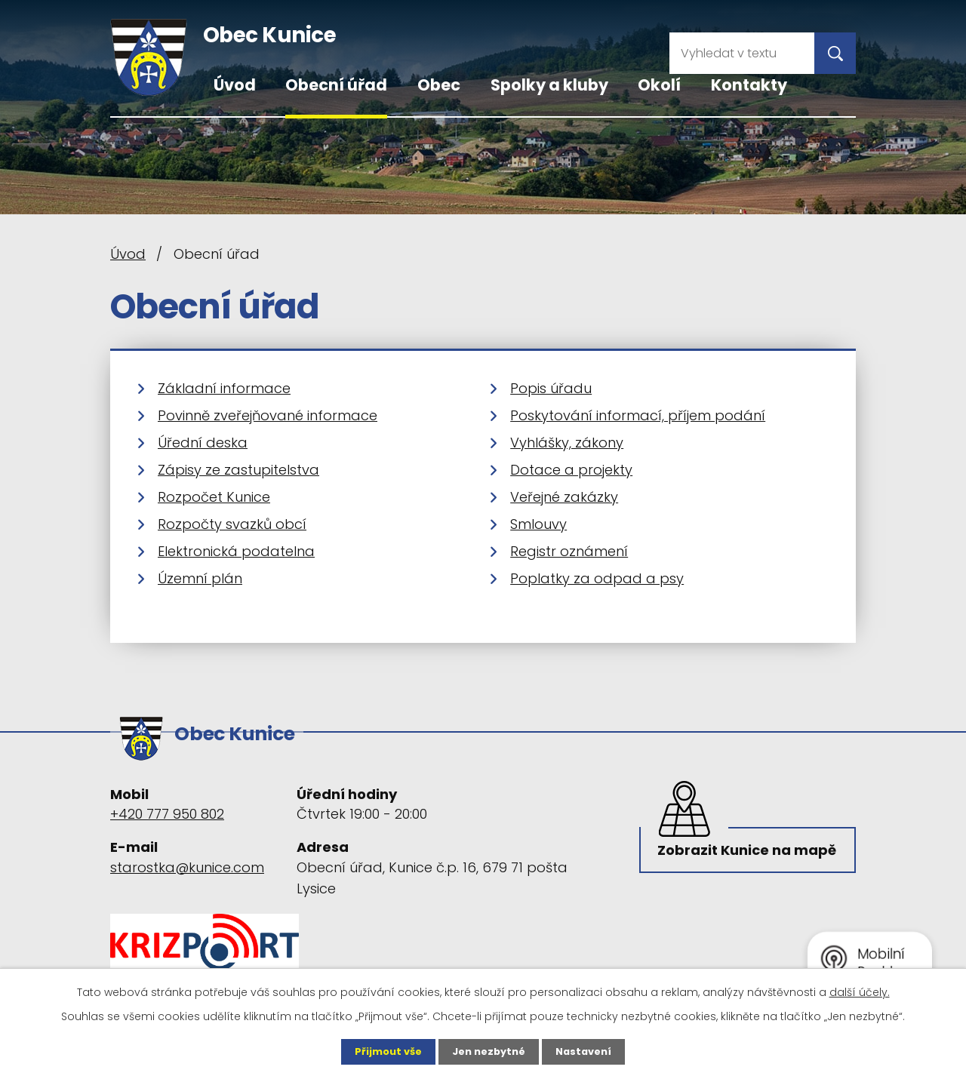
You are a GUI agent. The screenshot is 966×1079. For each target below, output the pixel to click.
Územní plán (200, 578)
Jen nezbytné (488, 1051)
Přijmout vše (383, 1051)
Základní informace (224, 388)
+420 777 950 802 (167, 807)
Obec (438, 85)
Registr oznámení (569, 551)
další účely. (859, 990)
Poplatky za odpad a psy (597, 578)
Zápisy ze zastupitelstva (238, 469)
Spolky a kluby (549, 85)
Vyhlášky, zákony (566, 442)
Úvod (235, 85)
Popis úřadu (551, 388)
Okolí (659, 85)
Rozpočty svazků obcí (232, 524)
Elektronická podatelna (236, 551)
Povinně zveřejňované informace (267, 415)
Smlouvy (538, 524)
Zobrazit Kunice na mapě (727, 858)
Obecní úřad (336, 85)
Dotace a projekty (571, 469)
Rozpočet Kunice (214, 496)
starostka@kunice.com (187, 859)
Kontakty (749, 85)
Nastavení (588, 1051)
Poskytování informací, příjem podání (637, 415)
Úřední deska (203, 442)
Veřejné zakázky (564, 496)
